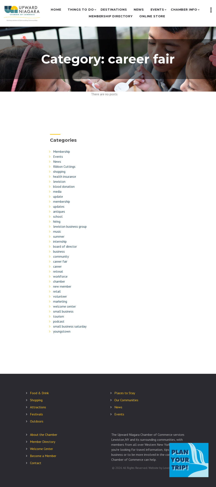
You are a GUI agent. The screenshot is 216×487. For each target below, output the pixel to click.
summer (58, 236)
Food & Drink (39, 393)
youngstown (61, 331)
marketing (60, 301)
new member (62, 286)
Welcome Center (41, 449)
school (57, 216)
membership (61, 201)
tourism (58, 316)
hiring (56, 221)
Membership (61, 151)
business (59, 251)
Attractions (38, 407)
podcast (58, 321)
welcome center (64, 306)
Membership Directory (111, 16)
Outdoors (36, 421)
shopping (59, 171)
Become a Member (43, 456)
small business (63, 311)
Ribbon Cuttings (64, 166)
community (61, 256)
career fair (60, 261)
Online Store (152, 16)
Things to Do (81, 9)
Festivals (36, 414)
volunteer (60, 296)
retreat (58, 271)
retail (57, 291)
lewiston (59, 181)
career (57, 266)
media (57, 191)
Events (157, 9)
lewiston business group (70, 226)
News (139, 9)
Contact (35, 463)
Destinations (114, 9)
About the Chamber (43, 434)
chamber (59, 281)
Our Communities (126, 400)
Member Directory (42, 442)
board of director (65, 246)
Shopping (36, 400)
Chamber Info (184, 9)
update (58, 196)
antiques (59, 211)
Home (56, 9)
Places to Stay (124, 393)
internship (60, 241)
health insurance (64, 176)
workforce (60, 276)
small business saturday (69, 326)
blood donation (64, 186)
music (57, 231)
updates (58, 206)
